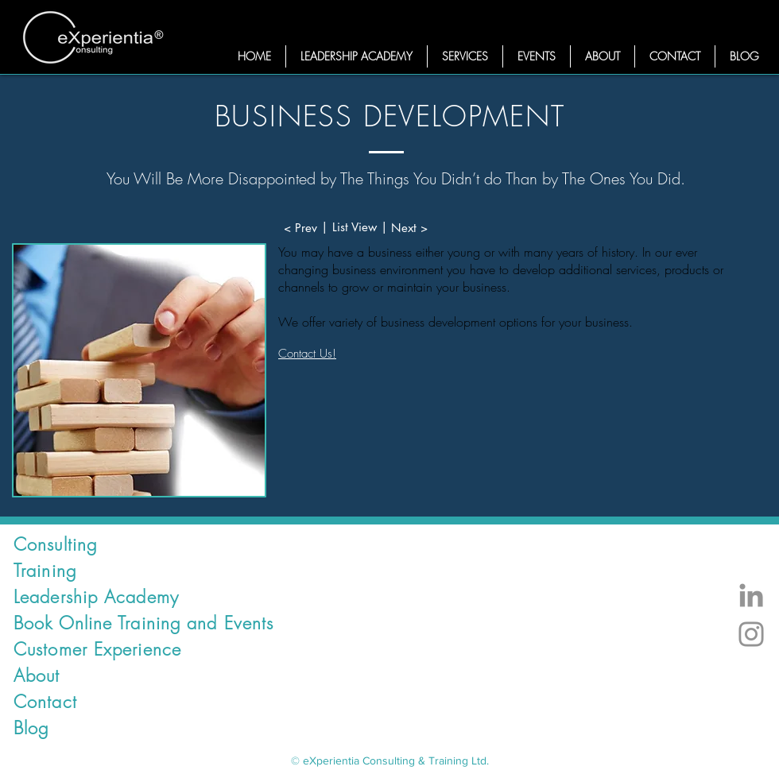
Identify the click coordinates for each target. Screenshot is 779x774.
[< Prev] (300, 227)
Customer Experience (97, 649)
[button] (465, 56)
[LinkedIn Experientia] (751, 595)
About (37, 675)
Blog (31, 728)
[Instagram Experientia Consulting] (751, 634)
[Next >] (409, 227)
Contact (45, 702)
